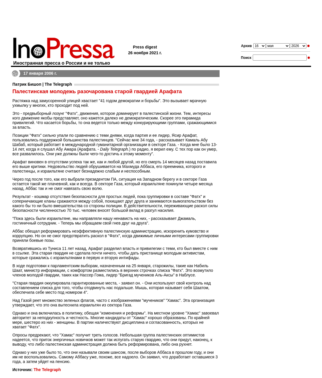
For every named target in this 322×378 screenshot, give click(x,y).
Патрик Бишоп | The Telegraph (42, 84)
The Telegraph (47, 369)
